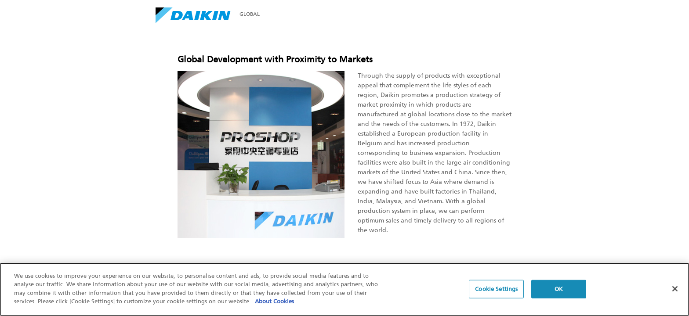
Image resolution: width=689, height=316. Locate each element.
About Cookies (274, 302)
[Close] (675, 289)
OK (559, 289)
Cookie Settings (496, 289)
